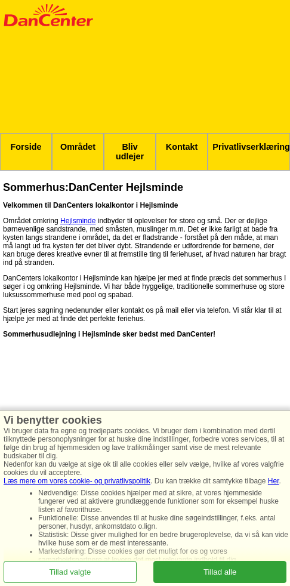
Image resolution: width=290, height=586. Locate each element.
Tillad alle (219, 571)
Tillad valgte (70, 571)
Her (273, 481)
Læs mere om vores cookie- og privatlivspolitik (77, 481)
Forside (26, 147)
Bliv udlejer (130, 151)
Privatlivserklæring (251, 147)
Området (77, 147)
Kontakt (182, 147)
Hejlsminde (77, 221)
